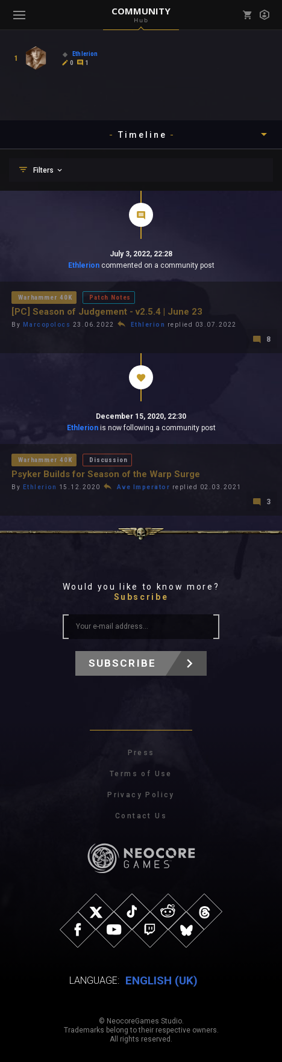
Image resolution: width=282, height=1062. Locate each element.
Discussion (108, 460)
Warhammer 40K (45, 297)
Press (141, 753)
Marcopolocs (47, 324)
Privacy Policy (141, 795)
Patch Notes (110, 297)
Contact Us (141, 816)
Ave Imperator (144, 487)
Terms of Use (141, 774)
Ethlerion (83, 265)
